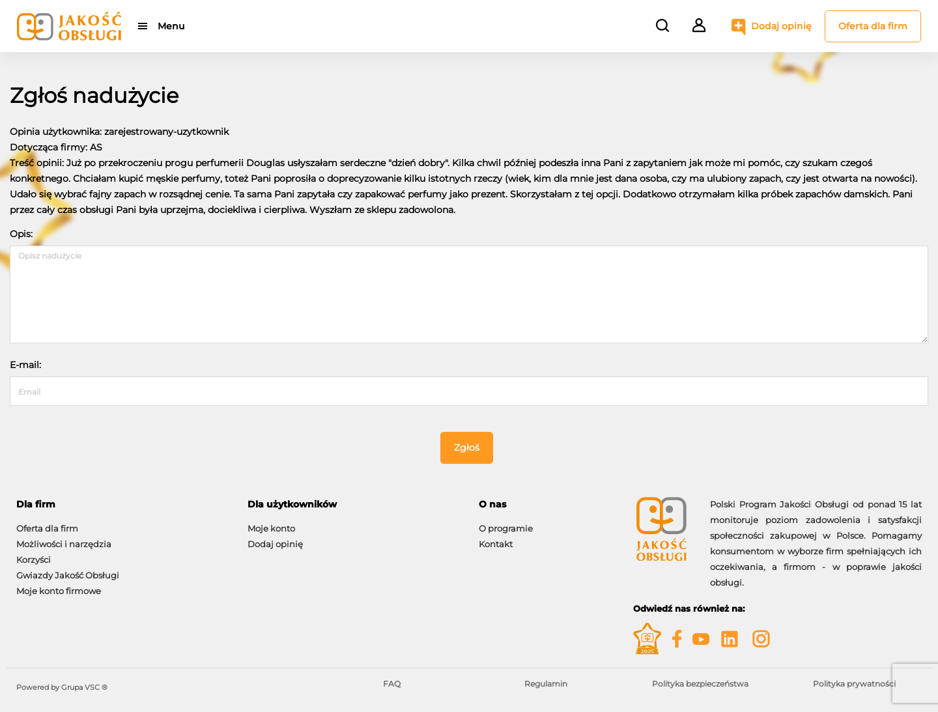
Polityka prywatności (854, 684)
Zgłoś (466, 447)
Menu (171, 26)
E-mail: (25, 365)
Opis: (21, 234)
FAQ (392, 684)
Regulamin (545, 684)
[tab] (122, 504)
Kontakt (496, 544)
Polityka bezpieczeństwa (700, 684)
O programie (506, 528)
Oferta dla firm (872, 26)
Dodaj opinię (781, 26)
